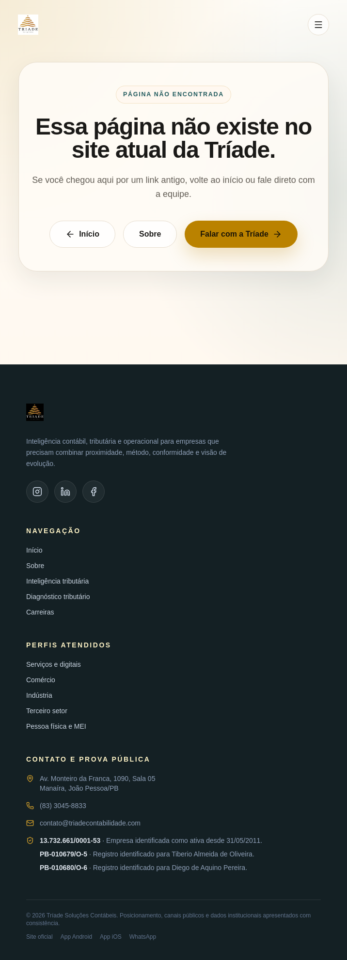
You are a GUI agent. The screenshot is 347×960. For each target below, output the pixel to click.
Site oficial (39, 936)
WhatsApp (142, 936)
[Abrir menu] (318, 24)
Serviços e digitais (53, 664)
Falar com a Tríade (241, 234)
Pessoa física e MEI (56, 726)
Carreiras (40, 612)
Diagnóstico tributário (58, 596)
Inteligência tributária (57, 581)
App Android (76, 936)
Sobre (150, 234)
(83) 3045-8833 (63, 806)
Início (82, 234)
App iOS (111, 936)
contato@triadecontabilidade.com (90, 823)
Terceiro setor (46, 711)
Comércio (40, 680)
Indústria (39, 695)
